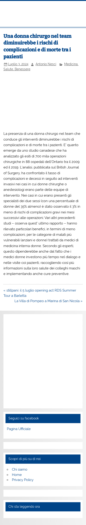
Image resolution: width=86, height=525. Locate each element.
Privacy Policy (22, 480)
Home (17, 475)
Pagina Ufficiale (19, 429)
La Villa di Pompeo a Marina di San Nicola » (48, 301)
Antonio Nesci (46, 64)
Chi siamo (19, 469)
